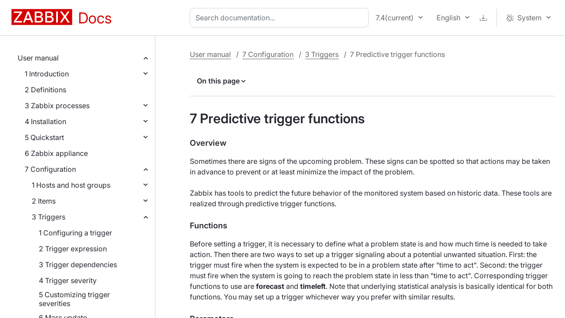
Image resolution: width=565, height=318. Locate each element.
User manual (38, 57)
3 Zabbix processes (57, 105)
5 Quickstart (44, 137)
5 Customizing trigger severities (74, 299)
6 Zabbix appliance (56, 153)
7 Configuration (50, 169)
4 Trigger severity (68, 280)
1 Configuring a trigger (75, 232)
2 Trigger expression (73, 248)
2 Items (44, 201)
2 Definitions (45, 89)
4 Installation (45, 121)
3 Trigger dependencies (78, 264)
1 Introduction (47, 73)
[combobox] (281, 17)
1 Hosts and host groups (71, 185)
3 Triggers (48, 216)
